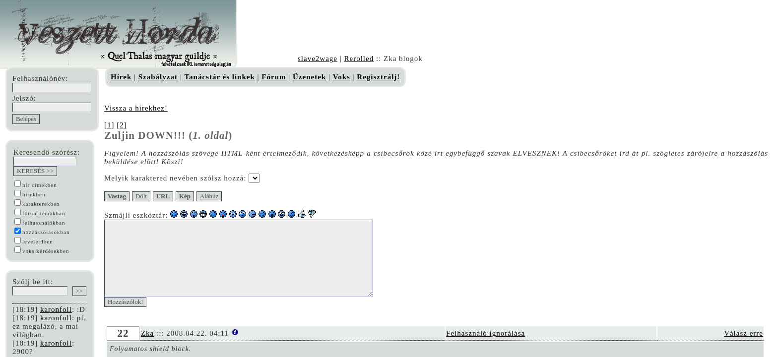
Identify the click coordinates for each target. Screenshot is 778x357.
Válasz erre (743, 348)
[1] (109, 125)
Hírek (121, 77)
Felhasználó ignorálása (485, 348)
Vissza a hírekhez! (136, 108)
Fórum (273, 77)
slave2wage (317, 58)
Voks (341, 77)
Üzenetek (309, 77)
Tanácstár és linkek (219, 77)
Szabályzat (158, 77)
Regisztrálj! (378, 77)
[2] (122, 125)
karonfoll (56, 309)
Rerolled (359, 58)
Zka (147, 348)
